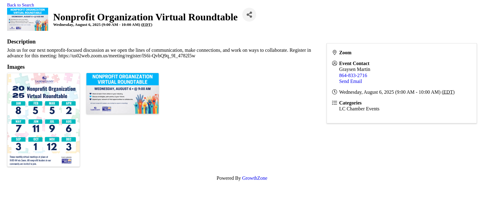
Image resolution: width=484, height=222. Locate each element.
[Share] (249, 15)
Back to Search (20, 4)
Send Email (350, 81)
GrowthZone (254, 178)
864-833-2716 (353, 75)
